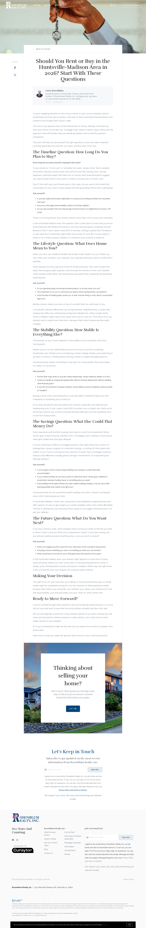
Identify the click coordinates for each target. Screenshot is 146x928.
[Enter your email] (67, 769)
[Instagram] (17, 840)
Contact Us (48, 853)
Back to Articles (43, 49)
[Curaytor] (22, 852)
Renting (58, 5)
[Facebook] (13, 840)
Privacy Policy (128, 879)
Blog (46, 849)
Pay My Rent (69, 832)
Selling (47, 5)
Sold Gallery (69, 847)
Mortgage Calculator (72, 843)
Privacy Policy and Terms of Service (73, 790)
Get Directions (70, 850)
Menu (113, 5)
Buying (37, 5)
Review (67, 854)
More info (105, 925)
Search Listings (50, 839)
